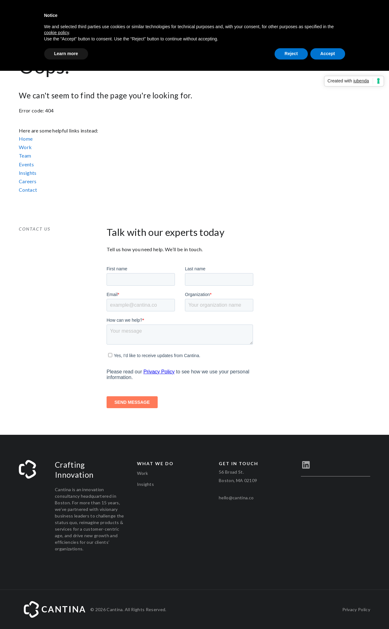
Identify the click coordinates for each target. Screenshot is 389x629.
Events (26, 164)
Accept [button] (327, 53)
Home (26, 139)
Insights (28, 173)
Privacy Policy (356, 609)
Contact (28, 190)
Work (25, 147)
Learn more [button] (66, 53)
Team (25, 156)
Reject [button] (291, 53)
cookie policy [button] (56, 32)
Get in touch (238, 463)
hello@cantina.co (236, 497)
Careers (27, 181)
